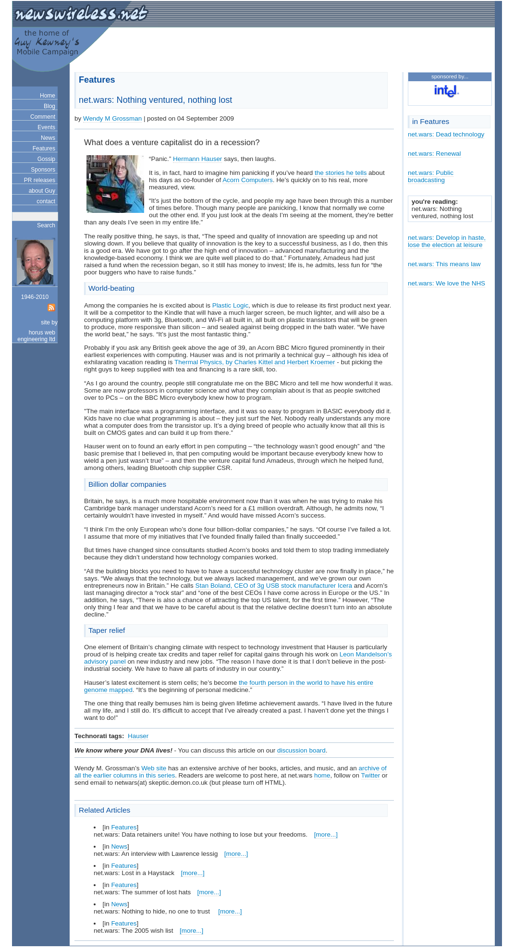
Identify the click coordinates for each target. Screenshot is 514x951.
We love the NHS (460, 283)
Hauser (138, 736)
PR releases (39, 180)
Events (46, 127)
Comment (42, 116)
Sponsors (43, 169)
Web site (153, 768)
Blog (49, 106)
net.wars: (422, 283)
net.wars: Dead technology (446, 134)
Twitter (370, 775)
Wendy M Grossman (112, 118)
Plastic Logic (230, 305)
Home (47, 95)
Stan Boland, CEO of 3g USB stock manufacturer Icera (274, 585)
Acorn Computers (247, 180)
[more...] (326, 834)
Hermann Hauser (197, 158)
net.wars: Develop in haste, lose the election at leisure (447, 241)
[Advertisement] (377, 51)
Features (44, 148)
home (322, 775)
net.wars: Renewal (434, 153)
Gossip (46, 159)
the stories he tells (341, 172)
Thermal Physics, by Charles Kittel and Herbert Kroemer (254, 362)
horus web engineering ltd (36, 336)
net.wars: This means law (444, 264)
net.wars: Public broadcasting (430, 176)
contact (46, 201)
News (48, 138)
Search (46, 225)
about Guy (42, 190)
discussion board (301, 750)
